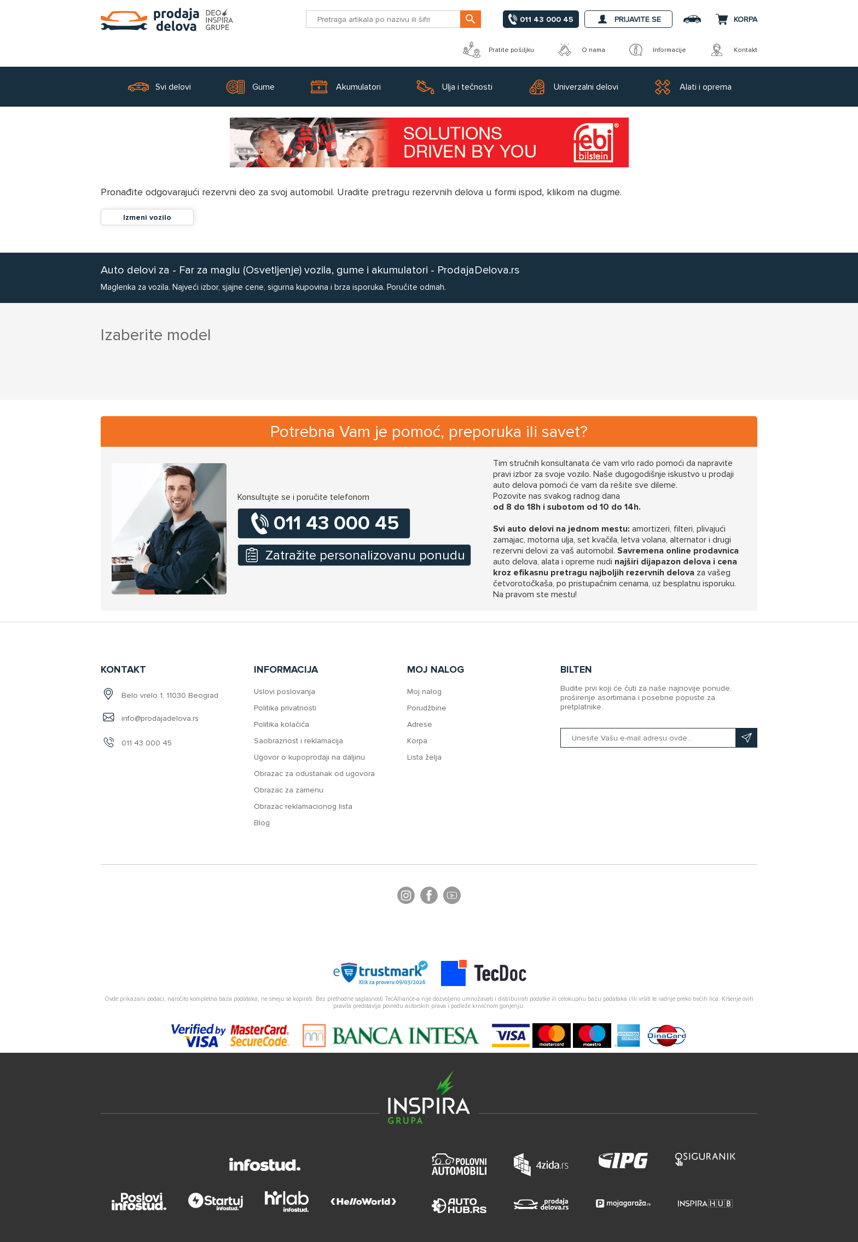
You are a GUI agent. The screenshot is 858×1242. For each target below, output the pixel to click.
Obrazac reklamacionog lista (303, 806)
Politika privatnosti (285, 708)
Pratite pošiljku (498, 50)
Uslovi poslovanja (284, 691)
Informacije (656, 50)
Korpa (417, 740)
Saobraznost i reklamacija (298, 740)
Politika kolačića (281, 724)
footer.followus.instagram (406, 897)
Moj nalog (424, 691)
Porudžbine (427, 708)
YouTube (452, 897)
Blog (262, 822)
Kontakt (732, 50)
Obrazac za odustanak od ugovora (314, 773)
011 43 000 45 (146, 743)
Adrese (419, 724)
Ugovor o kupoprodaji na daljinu (309, 757)
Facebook (429, 897)
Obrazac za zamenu (288, 790)
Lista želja (424, 757)
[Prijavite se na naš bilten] (658, 738)
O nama (580, 50)
